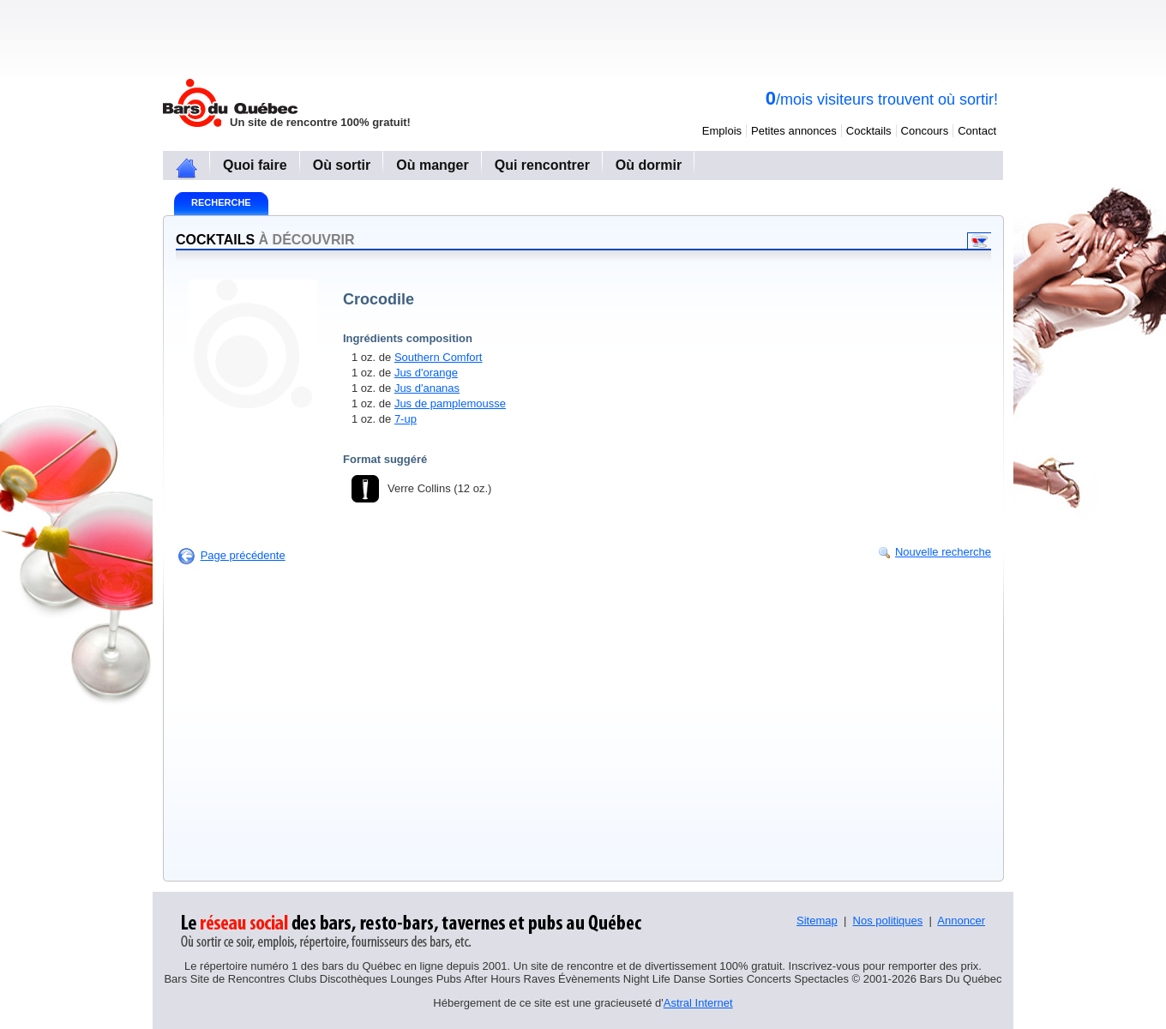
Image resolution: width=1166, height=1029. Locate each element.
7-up (405, 418)
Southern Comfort (438, 357)
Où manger (432, 165)
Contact (977, 130)
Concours (925, 130)
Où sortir (342, 165)
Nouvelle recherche (943, 551)
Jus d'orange (426, 372)
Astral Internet (698, 1002)
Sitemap (817, 920)
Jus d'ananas (427, 388)
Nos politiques (888, 920)
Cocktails (869, 130)
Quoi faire (255, 165)
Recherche (221, 202)
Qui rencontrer (542, 165)
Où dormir (649, 165)
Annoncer (961, 920)
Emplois (722, 130)
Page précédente (243, 555)
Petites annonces (794, 130)
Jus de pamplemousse (450, 403)
